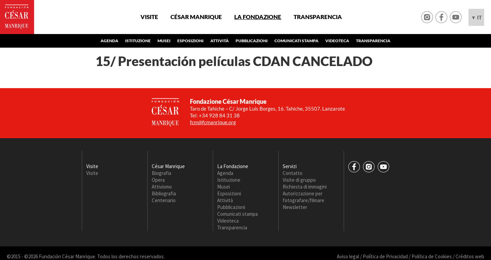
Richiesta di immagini (305, 186)
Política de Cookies (432, 256)
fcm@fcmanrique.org (213, 122)
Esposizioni (190, 40)
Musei (164, 40)
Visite (149, 17)
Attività (219, 40)
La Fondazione (257, 17)
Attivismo (162, 186)
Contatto (292, 173)
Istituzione (138, 40)
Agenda (109, 40)
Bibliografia (164, 193)
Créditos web (470, 256)
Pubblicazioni (252, 40)
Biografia (161, 173)
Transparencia (318, 17)
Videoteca (337, 40)
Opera (158, 180)
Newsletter (295, 207)
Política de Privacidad (385, 256)
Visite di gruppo (299, 180)
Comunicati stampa (296, 40)
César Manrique (196, 17)
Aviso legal (348, 256)
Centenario (164, 200)
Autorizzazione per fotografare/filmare (303, 197)
